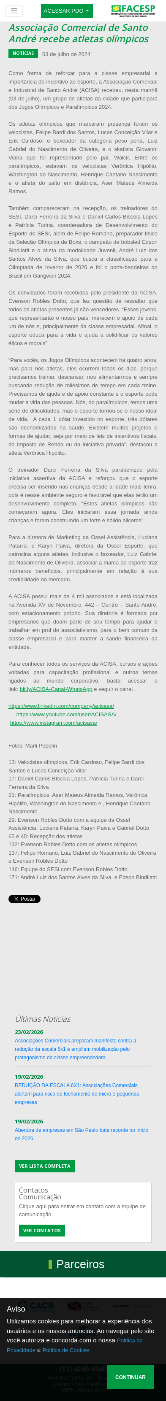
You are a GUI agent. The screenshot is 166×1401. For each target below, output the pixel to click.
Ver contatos (42, 1230)
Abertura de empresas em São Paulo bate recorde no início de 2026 (81, 1130)
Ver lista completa (45, 1166)
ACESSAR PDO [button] (64, 11)
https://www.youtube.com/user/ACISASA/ (66, 714)
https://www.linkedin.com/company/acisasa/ (61, 706)
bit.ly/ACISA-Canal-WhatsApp (56, 689)
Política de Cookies (66, 1350)
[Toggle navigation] (14, 11)
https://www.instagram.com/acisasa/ (54, 723)
